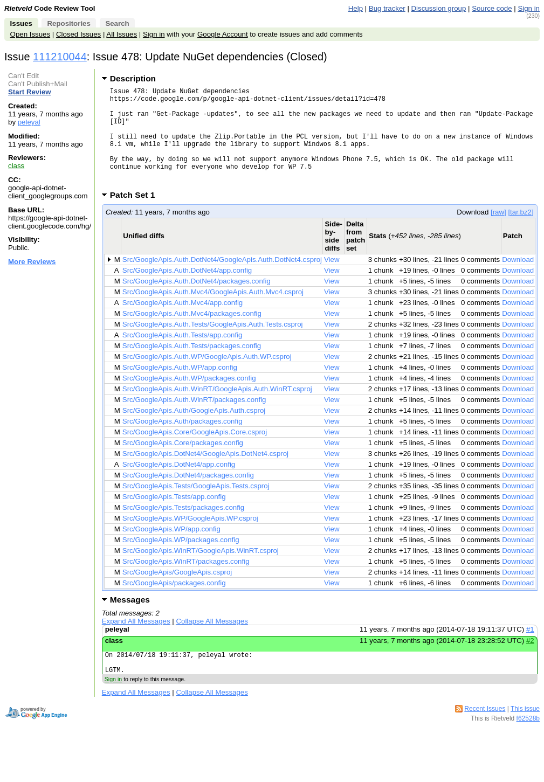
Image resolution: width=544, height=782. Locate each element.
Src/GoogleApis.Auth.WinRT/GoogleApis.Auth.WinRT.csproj (217, 410)
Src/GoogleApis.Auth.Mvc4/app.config (182, 324)
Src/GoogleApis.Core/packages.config (182, 464)
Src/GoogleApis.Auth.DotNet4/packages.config (196, 302)
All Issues (121, 34)
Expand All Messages (136, 642)
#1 (530, 650)
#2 (530, 662)
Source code (492, 8)
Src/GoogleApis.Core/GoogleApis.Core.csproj (194, 453)
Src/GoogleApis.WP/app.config (171, 550)
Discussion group (438, 8)
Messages (130, 620)
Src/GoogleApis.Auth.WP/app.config (179, 388)
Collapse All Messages (211, 642)
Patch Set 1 (136, 215)
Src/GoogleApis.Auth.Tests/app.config (182, 356)
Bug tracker (387, 8)
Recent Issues (484, 734)
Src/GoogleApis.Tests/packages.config (183, 528)
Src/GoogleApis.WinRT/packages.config (186, 582)
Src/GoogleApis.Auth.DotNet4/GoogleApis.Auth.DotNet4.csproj (222, 280)
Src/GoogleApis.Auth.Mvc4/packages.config (191, 334)
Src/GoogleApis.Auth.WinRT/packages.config (194, 421)
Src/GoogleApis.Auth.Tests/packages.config (191, 367)
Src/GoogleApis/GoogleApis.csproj (177, 593)
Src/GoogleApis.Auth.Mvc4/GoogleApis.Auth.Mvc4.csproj (213, 313)
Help (355, 8)
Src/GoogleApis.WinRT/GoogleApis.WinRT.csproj (200, 572)
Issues (21, 23)
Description (133, 78)
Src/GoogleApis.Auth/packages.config (182, 442)
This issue (525, 734)
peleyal (29, 122)
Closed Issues (78, 34)
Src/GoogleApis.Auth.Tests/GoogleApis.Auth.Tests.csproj (212, 345)
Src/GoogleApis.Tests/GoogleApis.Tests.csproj (196, 507)
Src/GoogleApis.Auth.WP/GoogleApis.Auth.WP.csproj (207, 377)
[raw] (498, 233)
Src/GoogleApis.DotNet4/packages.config (188, 496)
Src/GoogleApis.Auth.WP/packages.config (189, 399)
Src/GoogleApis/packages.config (174, 604)
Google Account (222, 34)
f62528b (528, 744)
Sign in (529, 8)
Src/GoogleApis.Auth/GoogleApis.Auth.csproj (193, 431)
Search (117, 23)
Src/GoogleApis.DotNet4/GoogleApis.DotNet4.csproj (205, 474)
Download (518, 280)
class (16, 166)
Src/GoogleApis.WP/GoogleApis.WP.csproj (190, 539)
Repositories (68, 23)
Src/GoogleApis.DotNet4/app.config (178, 485)
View (332, 280)
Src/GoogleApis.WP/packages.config (180, 561)
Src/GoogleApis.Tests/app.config (174, 518)
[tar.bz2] (520, 233)
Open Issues (30, 34)
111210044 (60, 57)
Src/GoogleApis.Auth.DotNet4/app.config (187, 291)
